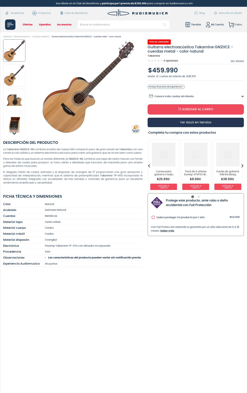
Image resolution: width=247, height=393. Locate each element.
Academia (14, 13)
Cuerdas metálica (40, 37)
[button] (88, 87)
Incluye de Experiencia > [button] (167, 87)
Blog (200, 13)
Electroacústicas (21, 37)
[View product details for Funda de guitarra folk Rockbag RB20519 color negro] (228, 167)
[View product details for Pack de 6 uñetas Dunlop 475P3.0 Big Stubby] (196, 167)
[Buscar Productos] (165, 24)
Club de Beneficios (74, 13)
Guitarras (7, 37)
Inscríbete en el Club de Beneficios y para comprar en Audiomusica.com (124, 3)
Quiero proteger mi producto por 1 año (180, 219)
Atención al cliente (228, 13)
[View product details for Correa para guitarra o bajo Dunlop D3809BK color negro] (164, 167)
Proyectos (42, 13)
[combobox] (123, 24)
